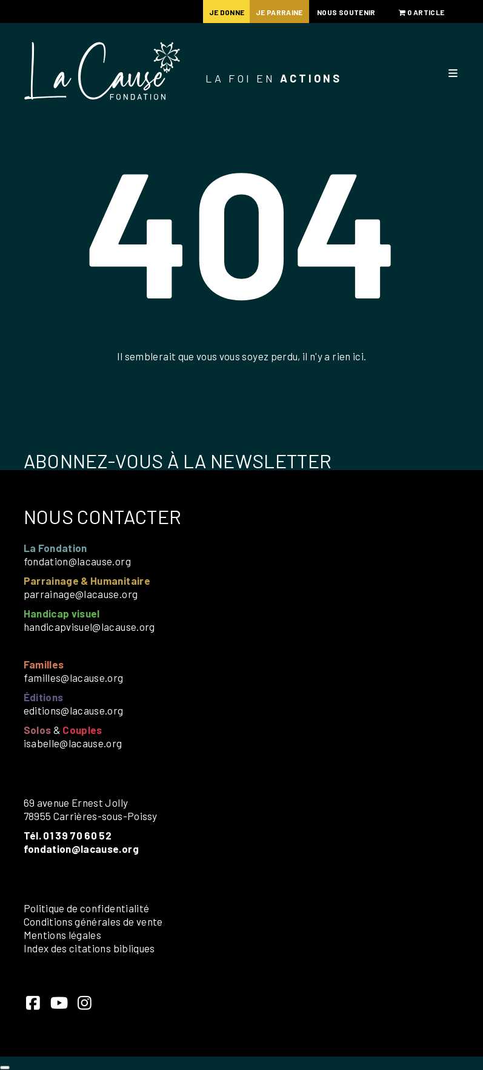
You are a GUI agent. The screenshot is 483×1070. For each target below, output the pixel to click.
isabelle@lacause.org (73, 743)
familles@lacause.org (74, 677)
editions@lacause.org (74, 710)
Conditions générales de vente (93, 921)
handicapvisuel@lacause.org (89, 627)
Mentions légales (63, 935)
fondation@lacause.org (77, 561)
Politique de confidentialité (87, 908)
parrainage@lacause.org (81, 594)
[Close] (5, 1067)
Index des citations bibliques (89, 948)
